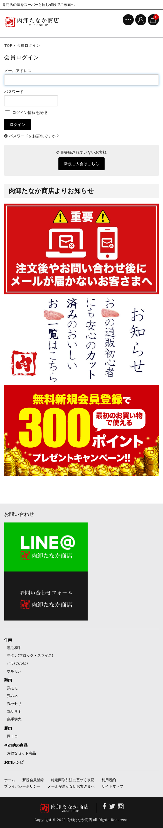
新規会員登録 (33, 780)
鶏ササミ (14, 711)
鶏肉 (8, 680)
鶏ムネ (12, 696)
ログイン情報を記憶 (26, 112)
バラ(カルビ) (17, 663)
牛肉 (8, 640)
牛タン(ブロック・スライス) (30, 655)
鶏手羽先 (14, 719)
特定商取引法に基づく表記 (72, 780)
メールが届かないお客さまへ (71, 786)
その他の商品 (16, 745)
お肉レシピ (14, 762)
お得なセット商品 (21, 753)
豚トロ (12, 736)
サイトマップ (112, 786)
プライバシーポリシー (22, 786)
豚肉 (8, 728)
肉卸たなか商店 (79, 820)
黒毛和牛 (14, 648)
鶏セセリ (14, 704)
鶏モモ (12, 688)
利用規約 (109, 780)
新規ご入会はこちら (81, 164)
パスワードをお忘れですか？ (34, 136)
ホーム (9, 780)
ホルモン (14, 671)
